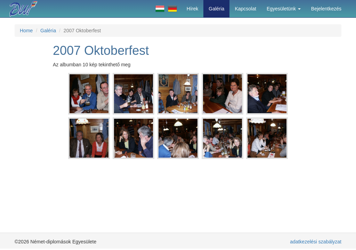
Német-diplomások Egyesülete (26, 8)
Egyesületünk (284, 8)
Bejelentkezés (326, 8)
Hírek (192, 8)
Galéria (216, 8)
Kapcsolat (245, 8)
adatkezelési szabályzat (315, 241)
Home (26, 30)
